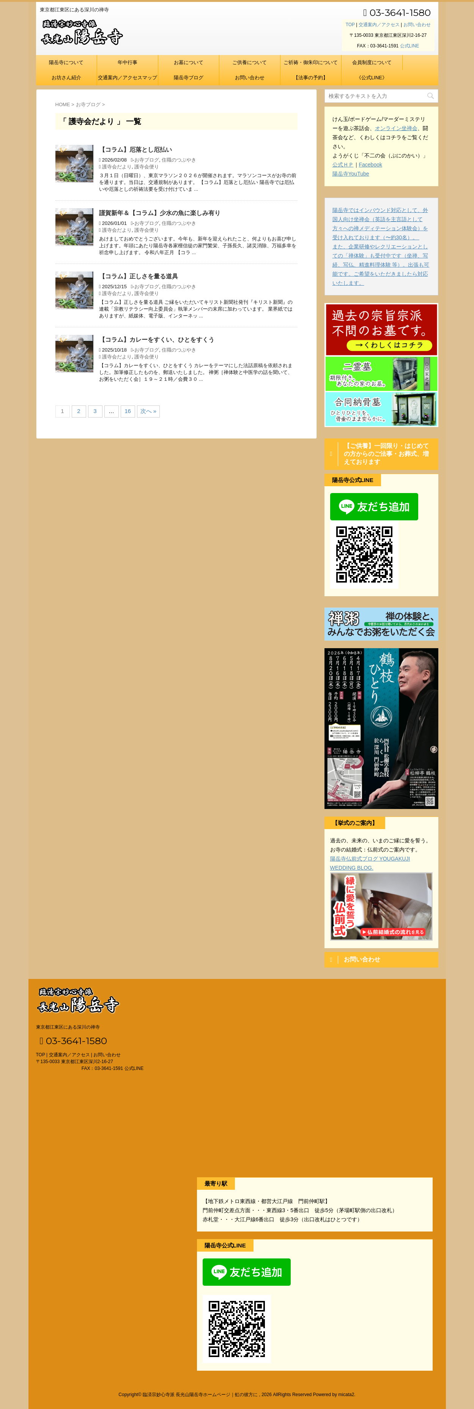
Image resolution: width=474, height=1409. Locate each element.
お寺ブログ (146, 160)
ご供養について (249, 62)
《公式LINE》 (371, 77)
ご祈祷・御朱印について (310, 62)
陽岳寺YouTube (350, 174)
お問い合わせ (417, 24)
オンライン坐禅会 (396, 128)
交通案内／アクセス (379, 24)
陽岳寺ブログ (188, 77)
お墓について (188, 62)
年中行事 (127, 62)
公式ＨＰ (343, 165)
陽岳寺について (66, 62)
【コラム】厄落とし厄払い (135, 149)
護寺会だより (117, 167)
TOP (350, 24)
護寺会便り (146, 167)
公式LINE (409, 46)
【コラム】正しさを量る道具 (138, 276)
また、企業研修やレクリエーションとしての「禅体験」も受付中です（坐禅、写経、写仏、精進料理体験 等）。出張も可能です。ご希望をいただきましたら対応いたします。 (381, 264)
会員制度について (372, 62)
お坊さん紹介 (66, 77)
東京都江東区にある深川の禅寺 (68, 1027)
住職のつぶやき (179, 160)
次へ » (148, 411)
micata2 (346, 1394)
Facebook (370, 165)
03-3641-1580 (396, 12)
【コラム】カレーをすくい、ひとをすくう (156, 339)
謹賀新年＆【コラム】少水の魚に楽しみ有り (159, 213)
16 (127, 411)
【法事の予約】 (310, 77)
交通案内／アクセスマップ (127, 77)
